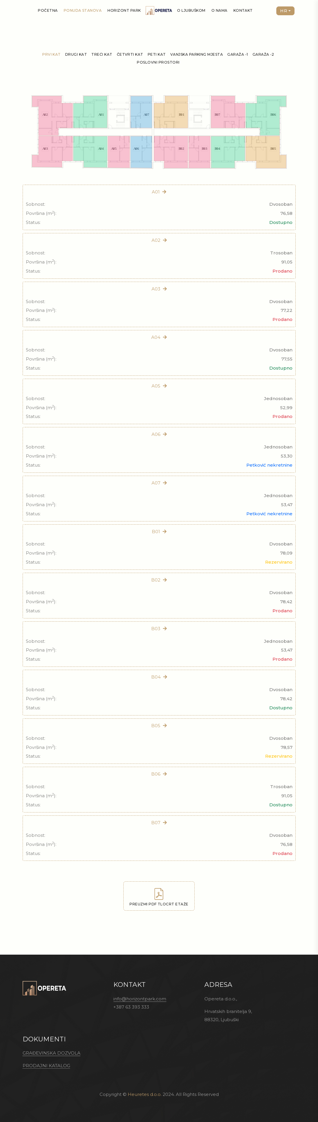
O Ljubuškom (191, 10)
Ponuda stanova (83, 10)
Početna (48, 10)
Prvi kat (51, 54)
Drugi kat (76, 54)
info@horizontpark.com (139, 999)
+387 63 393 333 (131, 1007)
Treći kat (101, 54)
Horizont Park (124, 10)
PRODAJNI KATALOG (46, 1065)
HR (283, 10)
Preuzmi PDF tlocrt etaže (159, 897)
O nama (219, 10)
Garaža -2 (263, 54)
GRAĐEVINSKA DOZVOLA (51, 1053)
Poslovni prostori (158, 62)
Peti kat (157, 54)
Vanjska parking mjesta (196, 54)
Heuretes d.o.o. (144, 1094)
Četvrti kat (130, 54)
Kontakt (243, 10)
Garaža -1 (237, 54)
